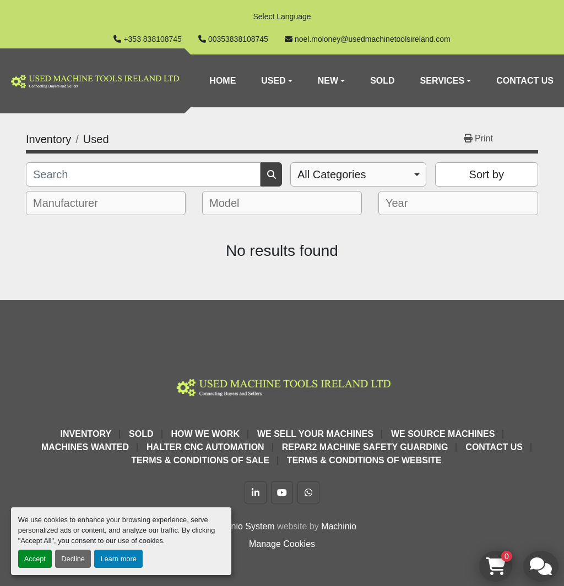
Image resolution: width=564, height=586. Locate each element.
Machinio (338, 526)
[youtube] (282, 492)
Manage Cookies (282, 544)
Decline (73, 559)
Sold (382, 80)
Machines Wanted (85, 447)
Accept (35, 559)
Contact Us (525, 80)
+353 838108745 (152, 39)
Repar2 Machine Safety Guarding (365, 447)
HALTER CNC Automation (205, 447)
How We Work (205, 434)
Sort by (486, 174)
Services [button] (442, 80)
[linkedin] (256, 492)
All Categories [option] (331, 174)
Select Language (282, 16)
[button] (276, 80)
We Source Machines (443, 434)
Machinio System (241, 526)
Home (222, 80)
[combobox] (358, 174)
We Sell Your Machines (315, 434)
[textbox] (73, 203)
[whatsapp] (308, 492)
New (328, 80)
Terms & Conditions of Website (364, 460)
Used (273, 80)
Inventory (86, 434)
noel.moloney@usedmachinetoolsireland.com (373, 39)
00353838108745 (238, 39)
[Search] (143, 174)
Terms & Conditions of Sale (200, 460)
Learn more (118, 559)
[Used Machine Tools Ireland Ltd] (282, 386)
